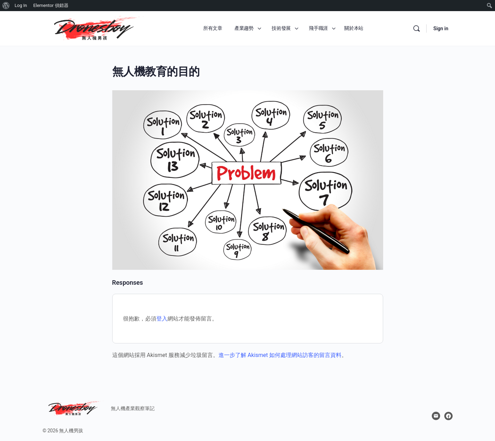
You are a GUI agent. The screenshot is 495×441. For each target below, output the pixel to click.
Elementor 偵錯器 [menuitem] (50, 5)
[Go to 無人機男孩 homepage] (95, 28)
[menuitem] (6, 5)
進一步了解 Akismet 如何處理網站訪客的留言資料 (279, 355)
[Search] (416, 28)
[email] (436, 416)
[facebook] (448, 416)
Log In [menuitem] (21, 5)
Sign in (441, 28)
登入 (161, 318)
